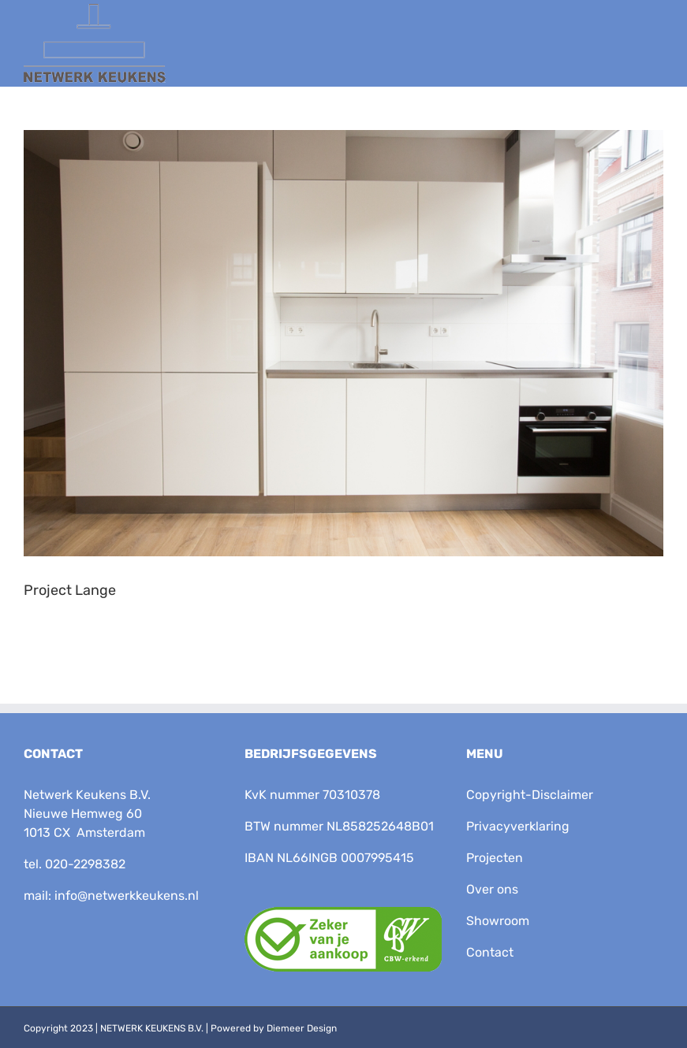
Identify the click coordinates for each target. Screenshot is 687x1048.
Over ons (492, 889)
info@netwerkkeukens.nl (126, 895)
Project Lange (70, 590)
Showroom (497, 920)
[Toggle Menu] (645, 53)
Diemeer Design (302, 1028)
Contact (489, 952)
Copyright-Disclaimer (529, 794)
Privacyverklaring (517, 826)
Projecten (494, 857)
